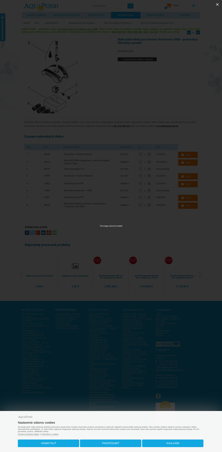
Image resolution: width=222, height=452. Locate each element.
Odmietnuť (51, 442)
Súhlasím (169, 442)
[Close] (217, 4)
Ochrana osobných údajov (33, 433)
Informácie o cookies (56, 433)
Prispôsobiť (110, 442)
